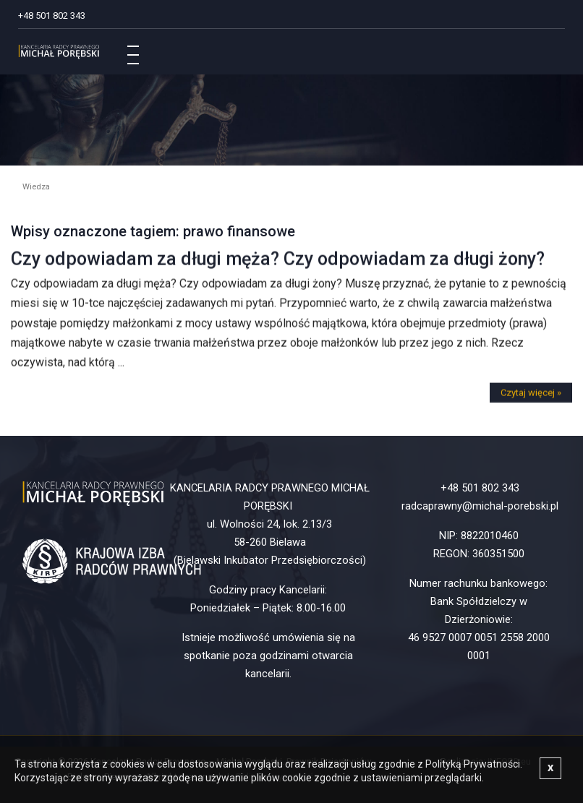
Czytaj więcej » (531, 395)
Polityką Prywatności (472, 764)
